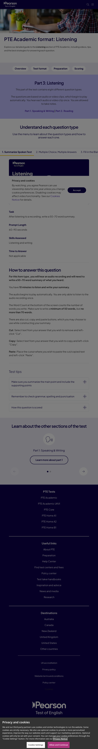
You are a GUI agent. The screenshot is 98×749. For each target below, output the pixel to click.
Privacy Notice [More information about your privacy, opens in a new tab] (60, 740)
